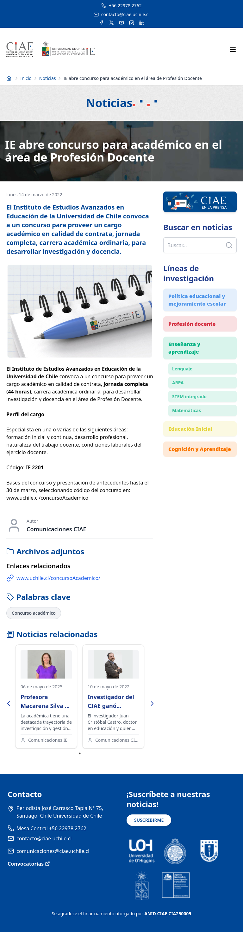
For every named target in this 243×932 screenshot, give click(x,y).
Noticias (47, 78)
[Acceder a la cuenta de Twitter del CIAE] (111, 22)
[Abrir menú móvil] (233, 49)
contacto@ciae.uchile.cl (44, 838)
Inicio (26, 78)
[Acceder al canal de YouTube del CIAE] (121, 22)
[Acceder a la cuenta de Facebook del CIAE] (101, 22)
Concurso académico (34, 613)
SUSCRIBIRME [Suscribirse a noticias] (149, 820)
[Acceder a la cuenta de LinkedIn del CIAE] (141, 22)
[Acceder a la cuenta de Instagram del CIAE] (131, 22)
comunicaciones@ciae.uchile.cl (52, 851)
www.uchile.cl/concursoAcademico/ (53, 578)
